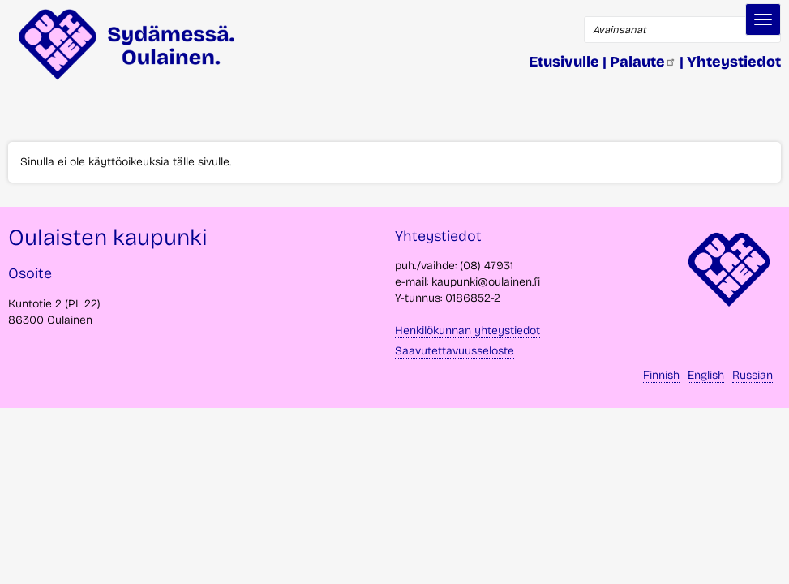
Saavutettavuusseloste (454, 351)
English (706, 375)
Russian (752, 375)
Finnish (661, 375)
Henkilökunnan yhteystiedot (467, 330)
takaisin (756, 565)
